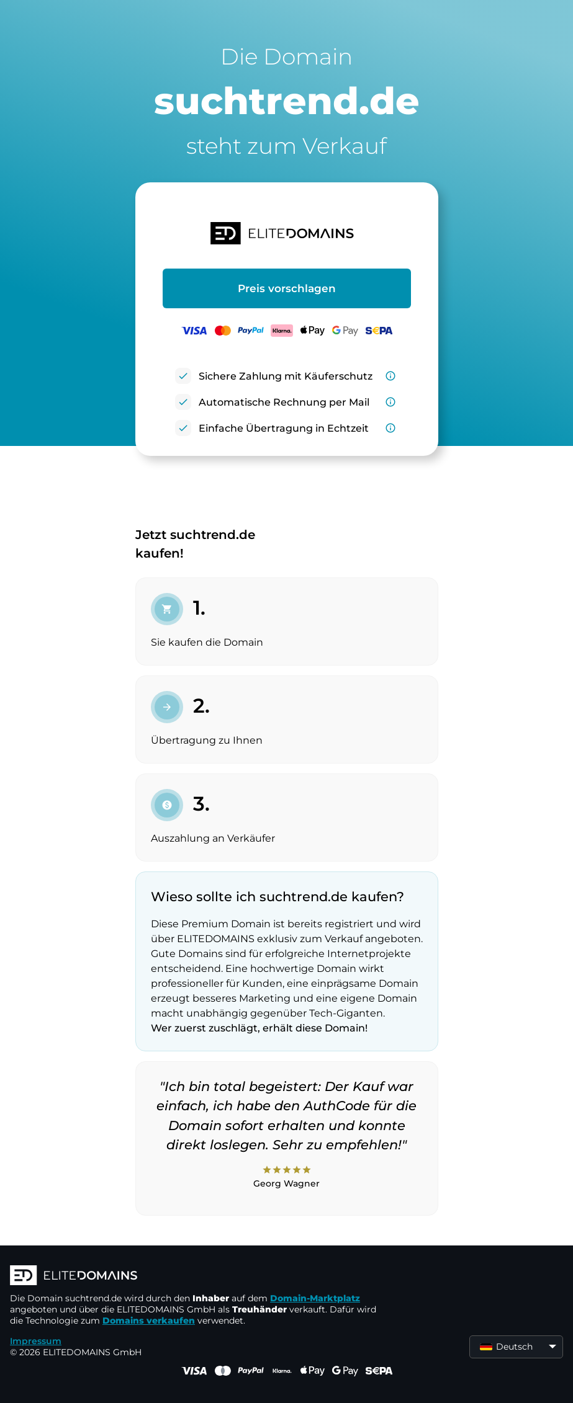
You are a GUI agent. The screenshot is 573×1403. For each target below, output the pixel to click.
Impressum (35, 1341)
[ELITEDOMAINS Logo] (196, 1276)
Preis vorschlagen (287, 288)
